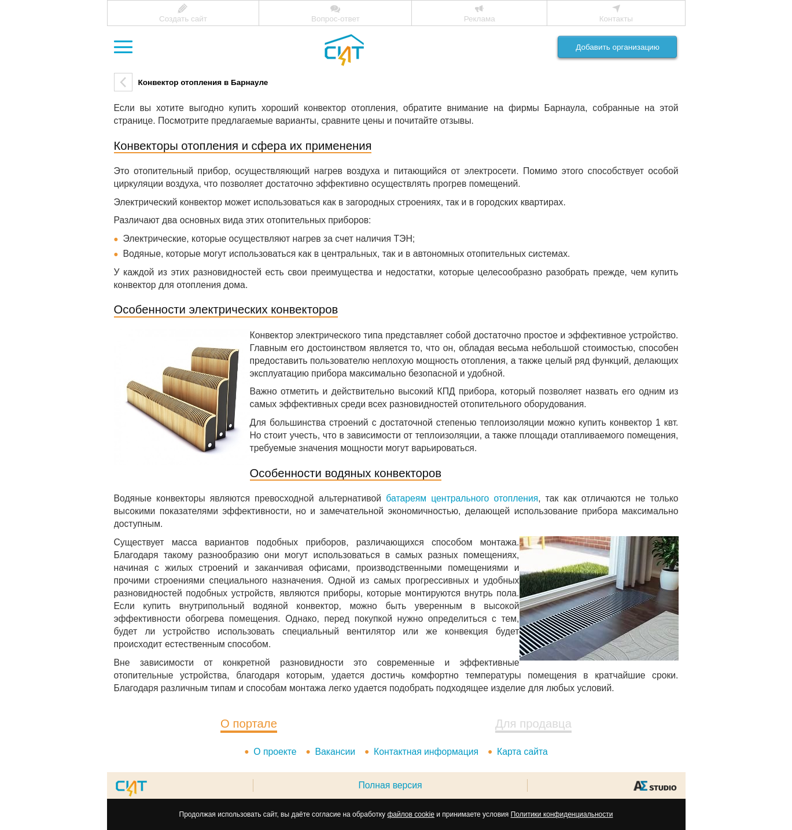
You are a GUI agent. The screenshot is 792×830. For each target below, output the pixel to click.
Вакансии (335, 752)
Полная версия (390, 785)
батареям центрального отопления (462, 498)
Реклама (479, 18)
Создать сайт (183, 18)
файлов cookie (410, 814)
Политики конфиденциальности (562, 814)
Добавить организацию (618, 47)
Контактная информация (426, 752)
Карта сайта (522, 752)
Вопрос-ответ (335, 18)
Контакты (616, 18)
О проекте (274, 752)
